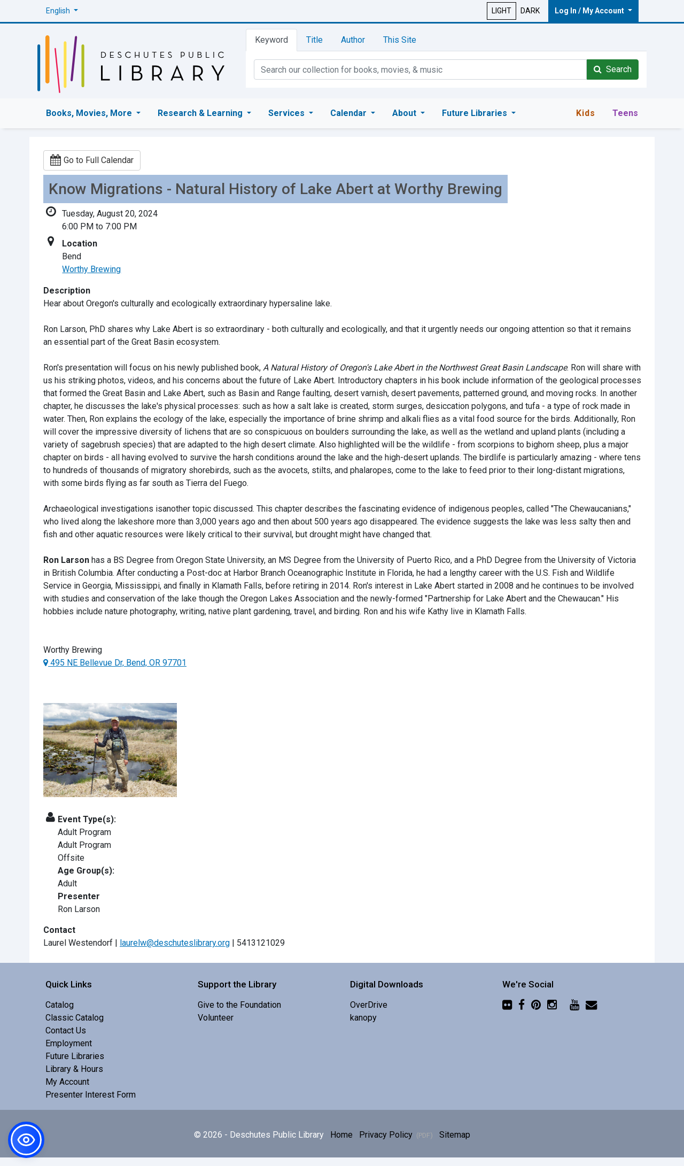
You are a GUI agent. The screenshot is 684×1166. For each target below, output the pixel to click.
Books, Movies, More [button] (90, 113)
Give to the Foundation (239, 1005)
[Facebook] (521, 1005)
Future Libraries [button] (475, 113)
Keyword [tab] (271, 40)
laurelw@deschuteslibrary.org (175, 943)
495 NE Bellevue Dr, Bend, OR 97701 (114, 663)
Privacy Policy (396, 1135)
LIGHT (501, 10)
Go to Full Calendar (92, 160)
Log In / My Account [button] (590, 10)
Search (613, 69)
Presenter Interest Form (90, 1095)
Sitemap (454, 1135)
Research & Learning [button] (201, 113)
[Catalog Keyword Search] (420, 69)
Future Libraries (74, 1056)
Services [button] (287, 113)
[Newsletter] (591, 1005)
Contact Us (65, 1030)
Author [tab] (353, 40)
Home (341, 1135)
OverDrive (368, 1005)
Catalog (59, 1005)
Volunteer (216, 1018)
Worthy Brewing (91, 269)
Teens (625, 113)
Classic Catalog (74, 1018)
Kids (585, 113)
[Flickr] (507, 1005)
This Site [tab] (399, 40)
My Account (67, 1082)
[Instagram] (552, 1005)
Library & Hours (74, 1069)
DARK (530, 10)
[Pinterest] (536, 1005)
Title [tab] (314, 40)
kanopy (363, 1018)
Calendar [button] (349, 113)
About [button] (405, 113)
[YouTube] (574, 1005)
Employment (68, 1043)
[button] (62, 11)
